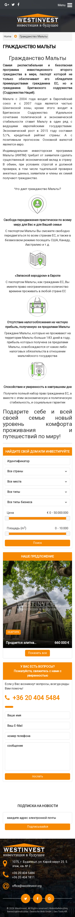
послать (37, 776)
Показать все (37, 653)
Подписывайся (37, 826)
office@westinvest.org (27, 886)
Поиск (37, 543)
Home (7, 36)
